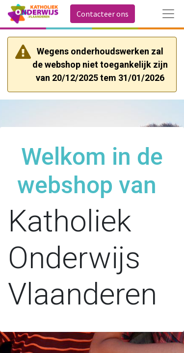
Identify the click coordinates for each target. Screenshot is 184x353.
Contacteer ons (103, 14)
